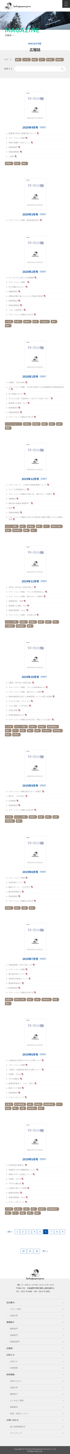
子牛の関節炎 (14, 1079)
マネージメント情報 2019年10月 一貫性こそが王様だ (30, 719)
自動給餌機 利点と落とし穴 (20, 964)
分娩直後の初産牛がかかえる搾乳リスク (25, 1060)
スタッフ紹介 (16, 1309)
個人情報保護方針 (17, 1426)
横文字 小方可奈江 (17, 796)
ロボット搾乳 (11, 526)
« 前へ (9, 1231)
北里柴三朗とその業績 (18, 1188)
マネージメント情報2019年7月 (21, 992)
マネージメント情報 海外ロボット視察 (25, 692)
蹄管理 (16, 734)
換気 (51, 424)
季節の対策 (56, 526)
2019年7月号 (35, 959)
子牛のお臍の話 (15, 1183)
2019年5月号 (35, 1159)
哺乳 (38, 526)
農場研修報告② (15, 983)
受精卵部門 (15, 1341)
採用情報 (14, 1367)
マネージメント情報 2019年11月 (22, 615)
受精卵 (59, 59)
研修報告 (16, 530)
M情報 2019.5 (15, 1179)
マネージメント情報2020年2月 (21, 314)
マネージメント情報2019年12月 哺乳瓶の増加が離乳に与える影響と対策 (36, 518)
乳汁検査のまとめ (16, 394)
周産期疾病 (52, 726)
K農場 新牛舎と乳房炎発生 (20, 682)
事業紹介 (10, 1322)
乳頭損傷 (12, 800)
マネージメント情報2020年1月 (21, 417)
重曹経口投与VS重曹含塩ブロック (22, 133)
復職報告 (12, 498)
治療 (59, 424)
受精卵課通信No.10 (16, 715)
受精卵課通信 (14, 151)
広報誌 (9, 1348)
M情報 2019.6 (15, 1074)
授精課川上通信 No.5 (18, 403)
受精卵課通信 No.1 (17, 1197)
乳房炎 (50, 59)
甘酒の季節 (13, 710)
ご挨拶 (11, 156)
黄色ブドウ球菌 (15, 1088)
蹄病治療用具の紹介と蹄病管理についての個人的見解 (30, 696)
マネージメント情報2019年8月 (21, 901)
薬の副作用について (17, 974)
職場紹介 (14, 1393)
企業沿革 (14, 1315)
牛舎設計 (44, 321)
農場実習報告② (15, 891)
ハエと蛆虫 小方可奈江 (18, 705)
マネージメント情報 (17, 138)
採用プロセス (16, 1381)
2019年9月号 (35, 785)
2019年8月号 (35, 872)
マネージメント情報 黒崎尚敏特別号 (24, 220)
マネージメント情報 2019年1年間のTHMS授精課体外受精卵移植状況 (36, 388)
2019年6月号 (35, 1054)
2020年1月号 (35, 376)
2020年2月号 (35, 272)
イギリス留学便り (16, 310)
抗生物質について (16, 882)
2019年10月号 (35, 677)
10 (23, 1251)
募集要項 (14, 1406)
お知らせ (10, 1354)
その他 (26, 59)
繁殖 (18, 59)
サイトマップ (16, 1433)
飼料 (7, 325)
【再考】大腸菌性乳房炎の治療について (25, 1069)
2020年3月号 (35, 214)
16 (37, 1251)
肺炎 (33, 530)
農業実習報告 (14, 1192)
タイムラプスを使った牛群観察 (21, 277)
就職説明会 (13, 291)
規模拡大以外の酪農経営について (22, 1169)
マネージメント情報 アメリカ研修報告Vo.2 (26, 591)
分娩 (29, 1104)
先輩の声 (14, 1387)
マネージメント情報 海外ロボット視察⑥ (26, 596)
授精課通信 (13, 147)
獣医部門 (14, 1328)
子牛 (41, 59)
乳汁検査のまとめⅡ (17, 287)
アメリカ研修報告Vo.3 (17, 489)
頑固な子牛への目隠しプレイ (20, 1174)
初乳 (22, 526)
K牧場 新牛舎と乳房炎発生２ (21, 587)
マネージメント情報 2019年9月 (21, 810)
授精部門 (14, 1335)
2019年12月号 (35, 479)
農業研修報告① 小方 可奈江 (21, 1083)
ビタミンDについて (16, 1202)
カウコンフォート (13, 424)
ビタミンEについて (16, 1097)
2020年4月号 (35, 127)
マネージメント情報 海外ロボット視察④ (25, 791)
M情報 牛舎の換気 (17, 382)
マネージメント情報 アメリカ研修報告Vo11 (27, 687)
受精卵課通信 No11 (17, 610)
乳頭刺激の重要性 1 (16, 1165)
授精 (34, 59)
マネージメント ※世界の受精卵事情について (28, 484)
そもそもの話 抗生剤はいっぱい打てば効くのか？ (29, 398)
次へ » (45, 1251)
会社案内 (10, 1302)
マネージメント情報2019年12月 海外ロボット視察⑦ (30, 494)
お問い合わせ (12, 1419)
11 (30, 1251)
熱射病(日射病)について (18, 978)
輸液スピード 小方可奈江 (19, 887)
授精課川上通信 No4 (18, 605)
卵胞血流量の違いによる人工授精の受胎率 (26, 296)
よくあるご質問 (16, 1400)
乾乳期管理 (19, 1104)
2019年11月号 (35, 581)
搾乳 (55, 622)
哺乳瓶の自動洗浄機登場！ (19, 503)
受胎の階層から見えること (19, 142)
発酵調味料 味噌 (16, 601)
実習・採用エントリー (19, 1413)
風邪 (10, 508)
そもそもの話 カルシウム (19, 701)
